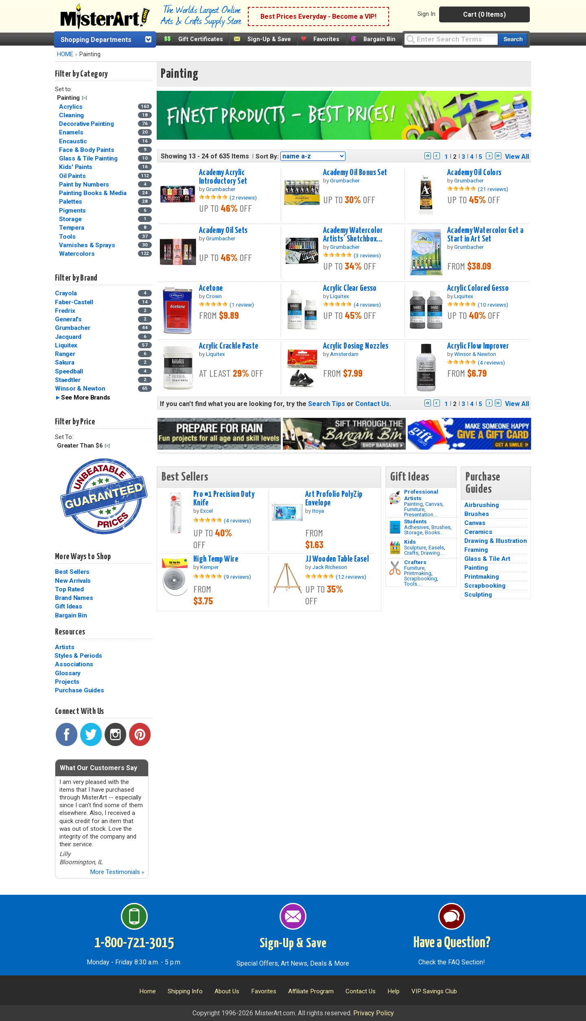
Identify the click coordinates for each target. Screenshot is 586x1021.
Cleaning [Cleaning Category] (72, 115)
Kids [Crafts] (410, 541)
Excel (206, 510)
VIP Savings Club (434, 991)
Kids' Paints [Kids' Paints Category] (76, 167)
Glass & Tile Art (487, 558)
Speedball (69, 371)
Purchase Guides (79, 690)
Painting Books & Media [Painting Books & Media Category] (93, 193)
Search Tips (326, 404)
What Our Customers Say (98, 768)
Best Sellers (72, 571)
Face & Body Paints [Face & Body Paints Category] (87, 150)
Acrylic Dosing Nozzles (356, 346)
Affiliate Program (311, 991)
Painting (413, 504)
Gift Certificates (200, 39)
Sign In (426, 14)
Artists (64, 647)
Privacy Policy (373, 1013)
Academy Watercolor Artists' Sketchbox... (353, 234)
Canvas (433, 504)
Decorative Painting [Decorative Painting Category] (87, 123)
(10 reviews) (493, 304)
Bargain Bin (379, 39)
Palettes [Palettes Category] (71, 201)
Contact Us (372, 404)
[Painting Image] (395, 497)
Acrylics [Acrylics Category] (71, 106)
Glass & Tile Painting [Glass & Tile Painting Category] (89, 158)
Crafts (411, 553)
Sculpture (415, 548)
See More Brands (85, 397)
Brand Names (74, 598)
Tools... (412, 584)
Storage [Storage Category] (71, 219)
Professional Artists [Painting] (421, 494)
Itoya (318, 510)
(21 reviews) (493, 189)
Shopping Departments (96, 40)
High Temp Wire (215, 559)
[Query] (451, 39)
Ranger (65, 354)
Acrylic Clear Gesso (350, 288)
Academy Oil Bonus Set (355, 173)
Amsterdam (344, 354)
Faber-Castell (74, 302)
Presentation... (420, 515)
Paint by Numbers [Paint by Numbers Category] (85, 184)
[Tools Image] (395, 568)
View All (517, 156)
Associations (74, 664)
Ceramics (478, 532)
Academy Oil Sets (223, 230)
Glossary (68, 673)
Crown (214, 296)
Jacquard (68, 336)
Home (147, 991)
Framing (476, 549)
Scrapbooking (420, 578)
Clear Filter (84, 98)
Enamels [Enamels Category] (72, 132)
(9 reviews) (237, 576)
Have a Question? (451, 943)
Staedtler (68, 380)
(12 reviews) (351, 576)
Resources (70, 632)
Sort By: (267, 156)
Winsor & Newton (80, 388)
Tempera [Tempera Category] (72, 227)
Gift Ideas (68, 606)
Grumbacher (72, 328)
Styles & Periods (78, 655)
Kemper (209, 567)
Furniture (414, 509)
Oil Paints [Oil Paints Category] (73, 176)
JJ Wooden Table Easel (337, 559)
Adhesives (416, 527)
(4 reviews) (367, 304)
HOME (65, 54)
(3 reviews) (367, 255)
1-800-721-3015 (134, 943)
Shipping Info (185, 991)
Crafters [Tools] (415, 562)
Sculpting (478, 594)
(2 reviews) (243, 197)
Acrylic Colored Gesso (478, 288)
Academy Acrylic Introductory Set (223, 177)
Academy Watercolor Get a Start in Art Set (485, 234)
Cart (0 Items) (484, 14)
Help (393, 991)
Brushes (440, 527)
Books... (434, 532)
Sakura (64, 362)
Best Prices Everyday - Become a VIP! (318, 16)
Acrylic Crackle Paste (228, 346)
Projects (67, 681)
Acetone (211, 288)
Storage (413, 532)
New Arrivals (73, 580)
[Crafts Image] (395, 547)
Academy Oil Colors (474, 173)
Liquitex (66, 345)
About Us (226, 991)
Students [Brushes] (415, 521)
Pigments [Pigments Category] (73, 210)
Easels (436, 548)
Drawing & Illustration (495, 541)
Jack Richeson (329, 567)
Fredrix (65, 310)
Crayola (66, 293)
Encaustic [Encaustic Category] (74, 141)
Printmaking (417, 573)
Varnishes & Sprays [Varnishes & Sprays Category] (87, 245)
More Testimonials (117, 872)
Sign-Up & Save (269, 39)
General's (68, 319)
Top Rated (69, 589)
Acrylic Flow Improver (478, 346)
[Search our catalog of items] (512, 39)
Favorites (326, 39)
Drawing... (432, 553)
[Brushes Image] (395, 527)
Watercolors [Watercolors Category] (77, 253)
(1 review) (242, 304)
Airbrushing (481, 505)
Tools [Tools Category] (68, 236)
